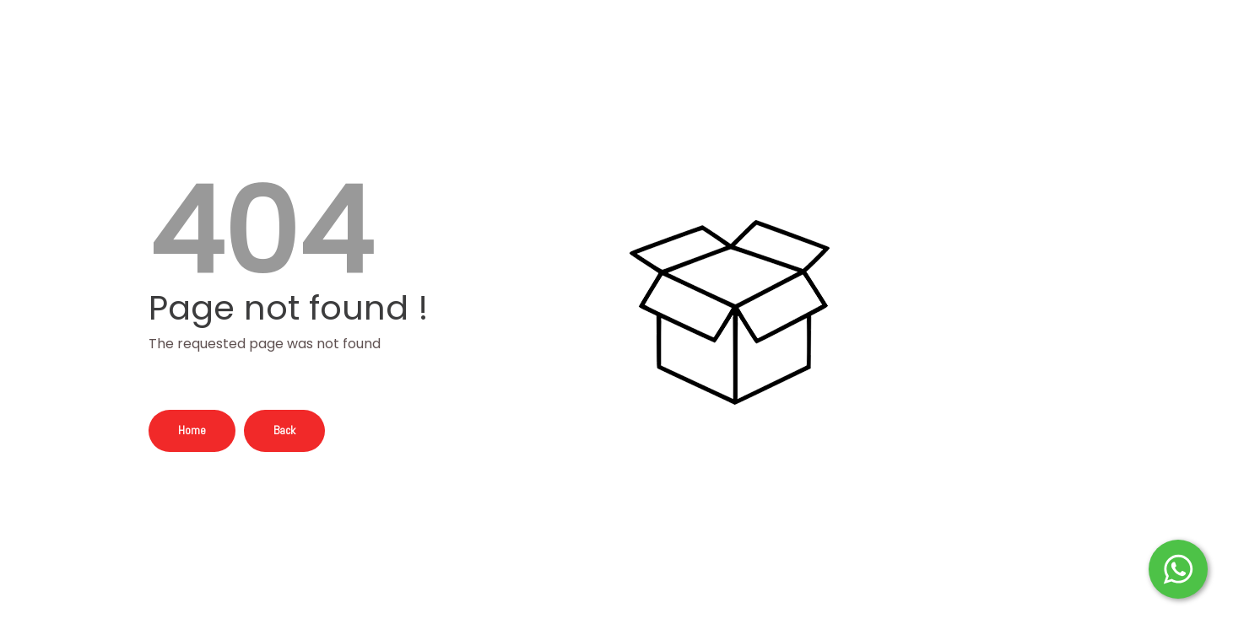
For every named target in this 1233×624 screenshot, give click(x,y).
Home (192, 430)
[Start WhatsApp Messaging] (1178, 567)
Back (284, 430)
